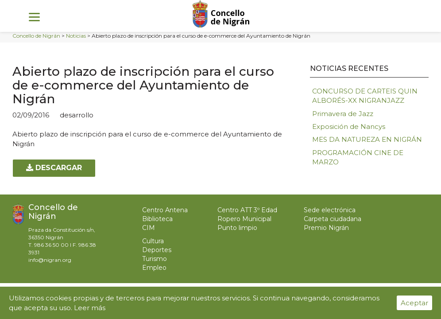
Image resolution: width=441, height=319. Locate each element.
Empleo (154, 268)
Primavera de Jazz (342, 113)
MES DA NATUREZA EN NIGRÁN (367, 139)
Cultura (153, 241)
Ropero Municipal (244, 219)
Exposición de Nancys (348, 126)
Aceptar (414, 303)
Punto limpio (237, 228)
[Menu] (34, 16)
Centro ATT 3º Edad (247, 210)
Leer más (89, 307)
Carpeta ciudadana (332, 219)
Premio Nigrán (326, 228)
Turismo (154, 259)
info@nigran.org (49, 260)
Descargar (54, 167)
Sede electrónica (330, 210)
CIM (148, 228)
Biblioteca (157, 219)
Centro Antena (165, 210)
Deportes (156, 250)
